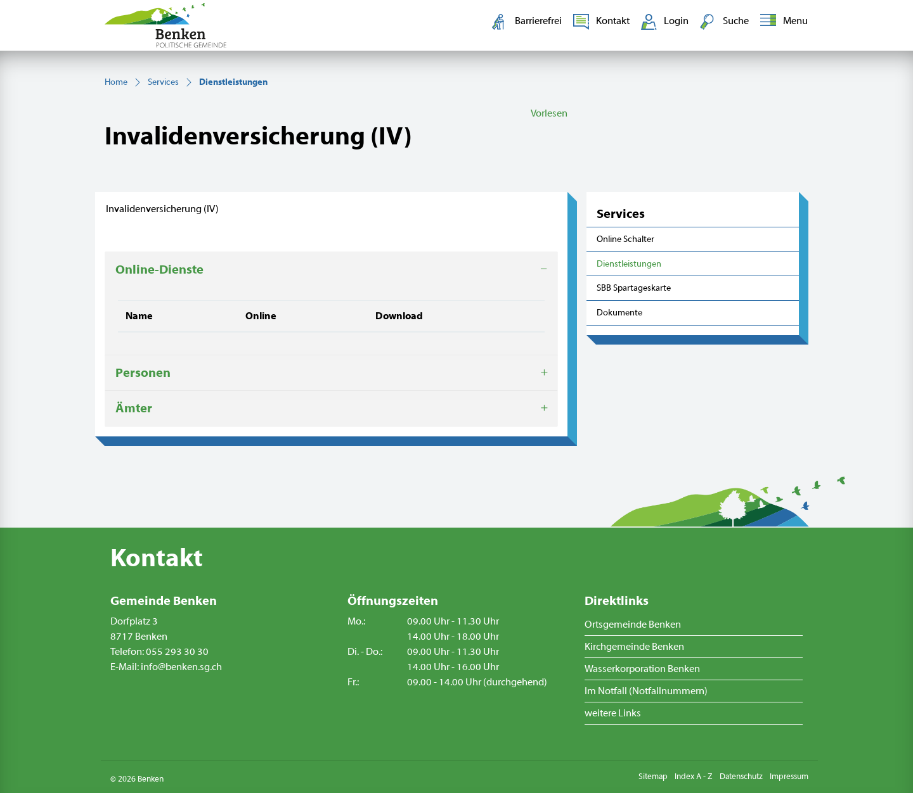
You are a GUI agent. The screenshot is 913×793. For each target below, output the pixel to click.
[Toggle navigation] (781, 21)
